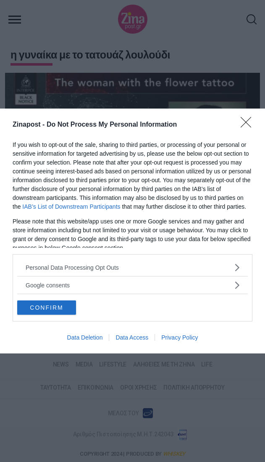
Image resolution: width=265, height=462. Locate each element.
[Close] (249, 125)
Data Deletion (85, 337)
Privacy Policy (179, 337)
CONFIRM (46, 307)
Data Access (131, 337)
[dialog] (132, 231)
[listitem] (132, 267)
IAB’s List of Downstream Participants (71, 206)
